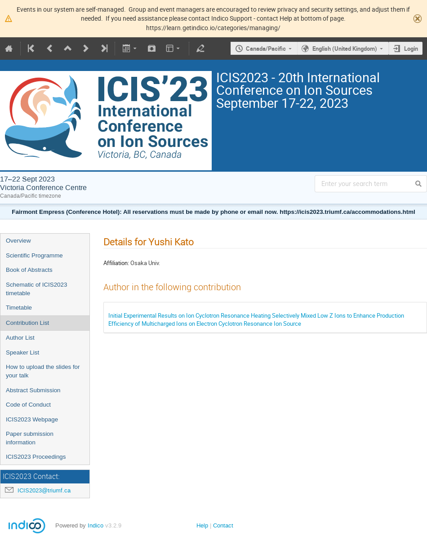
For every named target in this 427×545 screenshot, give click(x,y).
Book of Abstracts (29, 269)
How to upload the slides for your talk (43, 371)
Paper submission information (29, 438)
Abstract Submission (33, 390)
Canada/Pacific (266, 48)
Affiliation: (116, 263)
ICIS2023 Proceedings (36, 456)
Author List (20, 337)
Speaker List (22, 352)
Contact (223, 525)
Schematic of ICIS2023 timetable (36, 289)
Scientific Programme (34, 255)
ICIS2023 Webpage (32, 419)
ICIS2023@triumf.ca (44, 490)
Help (202, 525)
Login (411, 48)
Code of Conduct (28, 404)
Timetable (19, 307)
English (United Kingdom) (344, 48)
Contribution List (27, 322)
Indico (95, 525)
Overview (18, 240)
